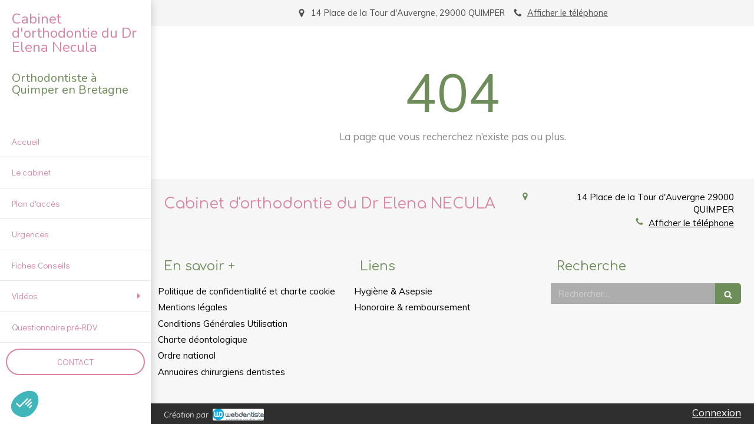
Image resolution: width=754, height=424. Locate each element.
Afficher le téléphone (567, 12)
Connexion (716, 412)
